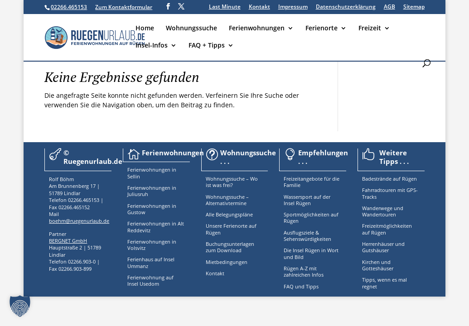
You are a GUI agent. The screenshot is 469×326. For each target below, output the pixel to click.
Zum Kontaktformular (123, 7)
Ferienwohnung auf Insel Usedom (150, 280)
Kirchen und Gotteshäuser (377, 265)
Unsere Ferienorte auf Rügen (231, 228)
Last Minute (225, 7)
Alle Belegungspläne (229, 214)
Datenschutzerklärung (346, 7)
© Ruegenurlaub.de (92, 157)
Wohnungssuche (191, 28)
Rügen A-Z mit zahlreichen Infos (304, 271)
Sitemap (414, 7)
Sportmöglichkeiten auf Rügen (311, 217)
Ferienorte (321, 28)
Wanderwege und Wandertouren (382, 211)
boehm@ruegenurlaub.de (79, 220)
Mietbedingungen (226, 262)
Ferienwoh (139, 169)
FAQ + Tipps (207, 45)
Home (144, 28)
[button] (20, 306)
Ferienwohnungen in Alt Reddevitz (155, 226)
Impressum (293, 7)
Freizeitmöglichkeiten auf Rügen (387, 228)
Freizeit (369, 28)
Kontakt (259, 7)
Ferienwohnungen (257, 28)
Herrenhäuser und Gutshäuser (383, 247)
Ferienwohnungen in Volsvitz (151, 244)
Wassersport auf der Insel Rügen (307, 199)
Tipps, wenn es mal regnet (384, 282)
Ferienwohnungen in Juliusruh (151, 190)
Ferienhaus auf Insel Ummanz (150, 262)
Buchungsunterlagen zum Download (230, 247)
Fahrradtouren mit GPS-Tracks (390, 193)
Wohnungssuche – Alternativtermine (227, 199)
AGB (389, 7)
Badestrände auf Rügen (389, 178)
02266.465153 (69, 7)
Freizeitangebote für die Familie (311, 181)
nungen (161, 169)
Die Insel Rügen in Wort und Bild (311, 253)
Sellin (133, 176)
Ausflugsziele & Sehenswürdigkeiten (307, 235)
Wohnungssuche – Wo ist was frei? (232, 181)
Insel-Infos (151, 45)
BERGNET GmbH (68, 240)
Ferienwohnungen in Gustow (151, 209)
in (173, 169)
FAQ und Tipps (301, 286)
